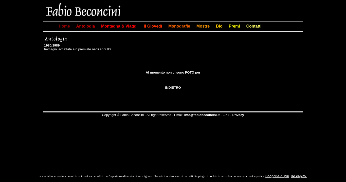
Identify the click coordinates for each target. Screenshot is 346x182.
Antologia (85, 26)
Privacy (238, 115)
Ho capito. (299, 176)
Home (64, 26)
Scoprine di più (277, 176)
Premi (234, 26)
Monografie (179, 26)
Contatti (253, 26)
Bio (219, 26)
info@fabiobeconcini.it (202, 115)
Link (226, 115)
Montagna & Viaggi (119, 26)
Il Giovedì (153, 26)
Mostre (203, 26)
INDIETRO (173, 87)
